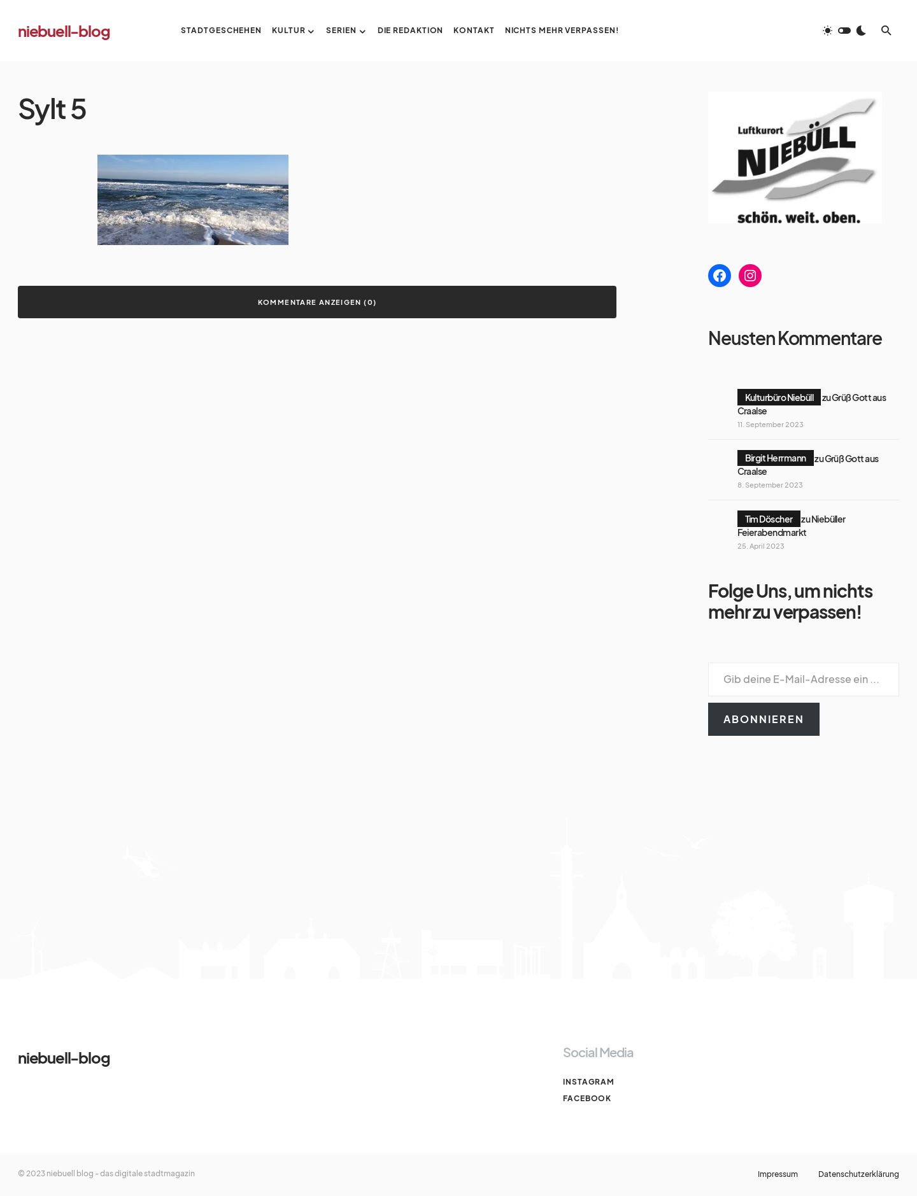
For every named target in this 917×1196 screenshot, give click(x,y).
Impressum (778, 1174)
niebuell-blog (64, 30)
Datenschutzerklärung (858, 1174)
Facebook (587, 1098)
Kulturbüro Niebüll (779, 397)
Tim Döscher (769, 518)
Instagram (589, 1082)
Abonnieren (763, 719)
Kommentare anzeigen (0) (317, 302)
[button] (844, 30)
